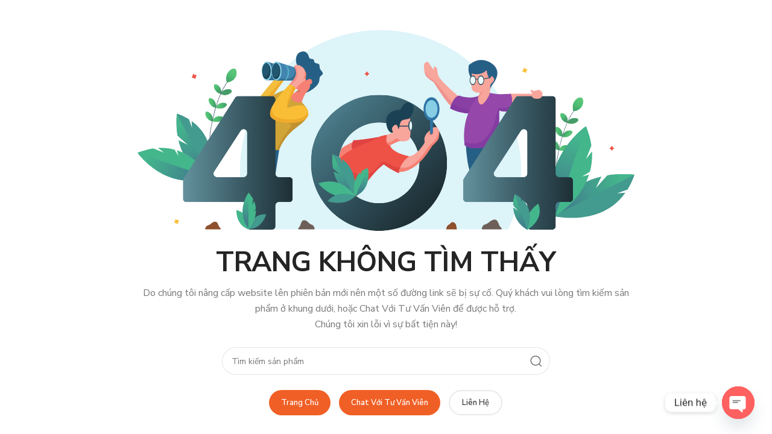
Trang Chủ (299, 402)
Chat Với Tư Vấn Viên (389, 402)
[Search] (385, 361)
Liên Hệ (475, 402)
